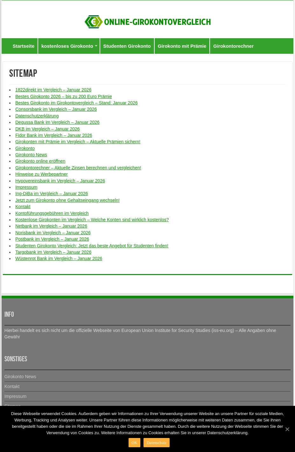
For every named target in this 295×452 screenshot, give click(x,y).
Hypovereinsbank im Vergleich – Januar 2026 (60, 180)
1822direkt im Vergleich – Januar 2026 (53, 89)
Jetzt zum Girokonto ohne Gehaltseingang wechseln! (67, 200)
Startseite (23, 46)
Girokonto (25, 148)
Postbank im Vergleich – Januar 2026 (52, 239)
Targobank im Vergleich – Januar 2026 (53, 252)
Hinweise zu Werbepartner (41, 174)
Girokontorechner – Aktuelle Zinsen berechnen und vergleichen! (78, 167)
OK (134, 443)
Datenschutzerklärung (37, 115)
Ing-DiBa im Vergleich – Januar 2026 (51, 193)
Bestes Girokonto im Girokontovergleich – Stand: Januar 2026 (76, 102)
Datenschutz (156, 443)
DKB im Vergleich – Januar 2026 (47, 128)
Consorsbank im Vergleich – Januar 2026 (56, 109)
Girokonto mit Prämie (182, 46)
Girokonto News (31, 154)
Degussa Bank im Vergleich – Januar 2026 (57, 122)
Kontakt (22, 206)
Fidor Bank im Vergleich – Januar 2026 (53, 135)
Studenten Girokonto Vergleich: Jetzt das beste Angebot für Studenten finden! (91, 245)
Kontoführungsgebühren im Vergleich (51, 213)
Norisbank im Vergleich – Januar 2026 (53, 232)
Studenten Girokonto (127, 46)
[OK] (287, 429)
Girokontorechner (233, 46)
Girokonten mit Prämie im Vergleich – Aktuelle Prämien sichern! (77, 141)
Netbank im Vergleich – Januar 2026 (51, 226)
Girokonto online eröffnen (40, 161)
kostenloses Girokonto (67, 46)
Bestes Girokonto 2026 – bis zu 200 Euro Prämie (63, 96)
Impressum (26, 187)
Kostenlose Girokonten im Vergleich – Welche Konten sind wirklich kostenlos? (92, 219)
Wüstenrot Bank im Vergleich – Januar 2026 (58, 258)
